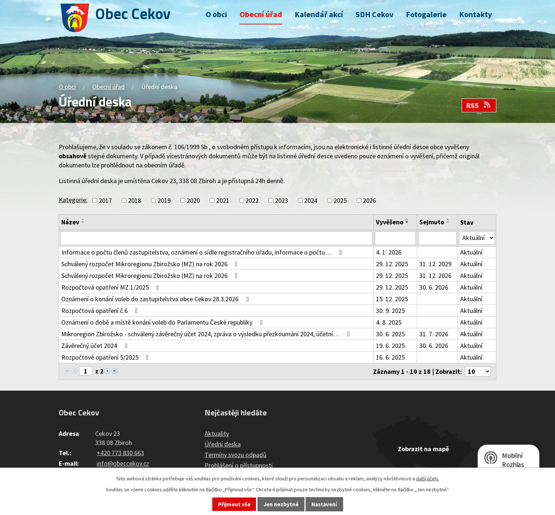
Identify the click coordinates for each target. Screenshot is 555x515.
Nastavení (324, 504)
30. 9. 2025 (390, 310)
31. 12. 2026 (435, 275)
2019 (164, 200)
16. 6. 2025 (390, 357)
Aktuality (217, 433)
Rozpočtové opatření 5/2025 (106, 357)
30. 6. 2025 (390, 334)
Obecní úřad (261, 14)
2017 (105, 200)
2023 (281, 200)
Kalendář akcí (319, 14)
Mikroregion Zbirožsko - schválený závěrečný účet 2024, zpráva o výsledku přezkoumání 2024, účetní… (207, 334)
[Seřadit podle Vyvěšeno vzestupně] (407, 219)
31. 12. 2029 (435, 264)
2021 (222, 200)
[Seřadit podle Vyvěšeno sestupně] (407, 222)
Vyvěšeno (389, 222)
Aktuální (471, 252)
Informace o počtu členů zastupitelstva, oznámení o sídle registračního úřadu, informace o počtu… (203, 252)
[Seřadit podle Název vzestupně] (83, 219)
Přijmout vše (234, 504)
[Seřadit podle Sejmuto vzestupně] (448, 219)
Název (70, 222)
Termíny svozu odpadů (236, 454)
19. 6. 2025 (390, 345)
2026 (369, 200)
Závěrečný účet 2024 (95, 345)
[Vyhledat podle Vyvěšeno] (395, 238)
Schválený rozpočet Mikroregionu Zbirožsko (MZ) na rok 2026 (151, 264)
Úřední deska (223, 444)
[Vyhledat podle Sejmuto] (437, 238)
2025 (340, 200)
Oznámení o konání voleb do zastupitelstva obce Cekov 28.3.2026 (156, 299)
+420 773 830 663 (120, 453)
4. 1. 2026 (388, 252)
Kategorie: (73, 199)
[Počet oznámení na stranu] (478, 371)
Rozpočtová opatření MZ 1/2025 (111, 287)
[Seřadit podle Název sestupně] (83, 222)
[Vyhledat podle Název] (216, 238)
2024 (310, 200)
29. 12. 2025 (392, 264)
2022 (252, 200)
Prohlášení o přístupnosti (239, 465)
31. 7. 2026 (433, 334)
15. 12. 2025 (392, 299)
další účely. (427, 478)
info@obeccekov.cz (123, 463)
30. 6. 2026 (433, 287)
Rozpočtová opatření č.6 (101, 310)
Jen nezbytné (281, 504)
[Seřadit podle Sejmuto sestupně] (448, 222)
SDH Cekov (374, 14)
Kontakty (475, 14)
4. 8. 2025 (388, 322)
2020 (193, 200)
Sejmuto (431, 222)
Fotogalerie (426, 14)
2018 (134, 200)
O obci (216, 14)
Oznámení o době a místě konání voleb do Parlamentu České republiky (163, 322)
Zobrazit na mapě (423, 449)
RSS (479, 105)
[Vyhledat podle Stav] (477, 237)
